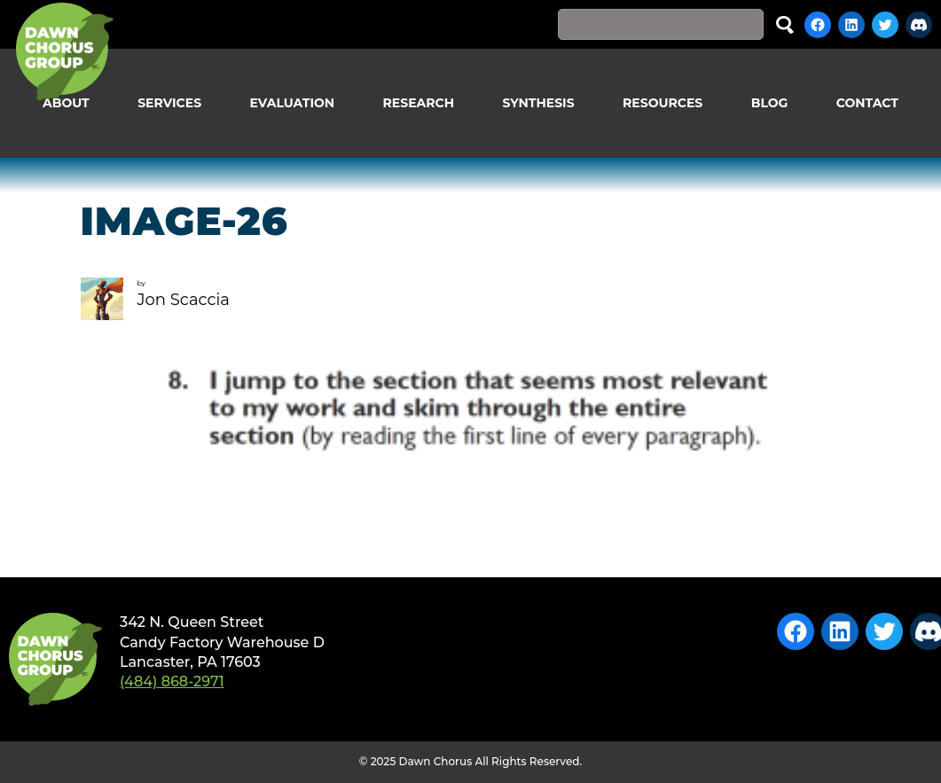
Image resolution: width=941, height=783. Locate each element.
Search (784, 24)
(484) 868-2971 (172, 681)
